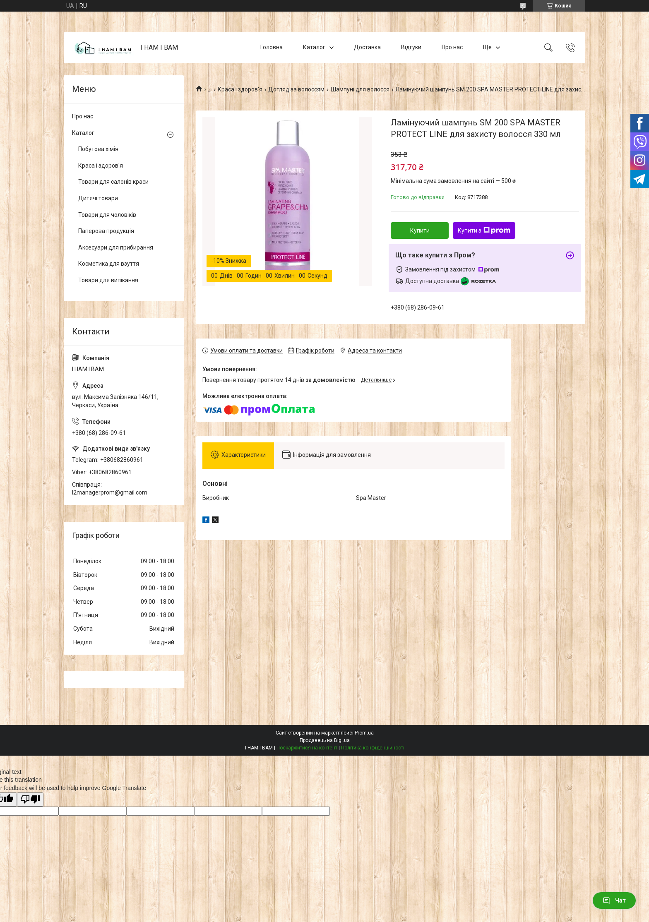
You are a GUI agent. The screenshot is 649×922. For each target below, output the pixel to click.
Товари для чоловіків (107, 214)
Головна (271, 47)
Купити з (484, 230)
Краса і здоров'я (240, 89)
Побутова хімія (98, 149)
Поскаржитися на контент (306, 748)
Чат (614, 900)
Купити (420, 230)
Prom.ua (364, 733)
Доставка (367, 47)
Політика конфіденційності (372, 748)
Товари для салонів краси (113, 181)
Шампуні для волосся (360, 89)
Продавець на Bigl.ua (325, 740)
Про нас (452, 47)
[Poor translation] (30, 799)
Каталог (314, 47)
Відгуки (411, 47)
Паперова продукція (106, 231)
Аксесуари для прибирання (115, 247)
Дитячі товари (98, 198)
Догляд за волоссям (296, 89)
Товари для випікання (108, 280)
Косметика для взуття (108, 263)
